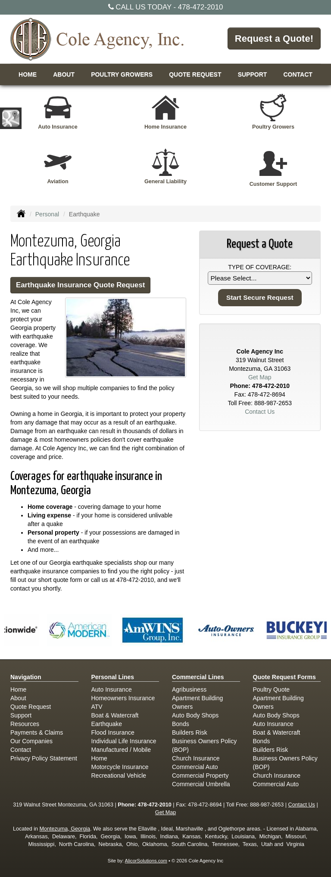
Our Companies (31, 741)
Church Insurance (196, 758)
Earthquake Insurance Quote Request (80, 285)
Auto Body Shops (195, 715)
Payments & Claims (36, 732)
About (64, 74)
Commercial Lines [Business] (198, 677)
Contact (297, 74)
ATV (97, 706)
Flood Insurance (112, 732)
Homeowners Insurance (123, 698)
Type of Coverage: (259, 267)
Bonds (180, 723)
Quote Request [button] (195, 74)
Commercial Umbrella (201, 784)
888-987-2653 (273, 403)
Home (28, 74)
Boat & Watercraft (115, 715)
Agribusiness (189, 689)
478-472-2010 (200, 7)
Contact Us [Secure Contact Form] (260, 411)
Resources (24, 723)
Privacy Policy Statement (43, 758)
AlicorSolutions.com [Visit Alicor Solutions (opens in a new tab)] (146, 860)
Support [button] (252, 74)
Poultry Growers (122, 74)
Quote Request (30, 706)
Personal (47, 214)
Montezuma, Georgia (65, 829)
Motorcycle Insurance (120, 766)
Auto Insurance (111, 689)
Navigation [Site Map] (25, 677)
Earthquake (106, 723)
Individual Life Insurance (123, 741)
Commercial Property (200, 775)
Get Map (260, 377)
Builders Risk (189, 732)
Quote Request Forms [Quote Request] (284, 677)
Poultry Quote (271, 689)
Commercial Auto (195, 766)
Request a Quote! (274, 38)
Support (20, 715)
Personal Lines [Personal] (112, 677)
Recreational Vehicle (119, 775)
